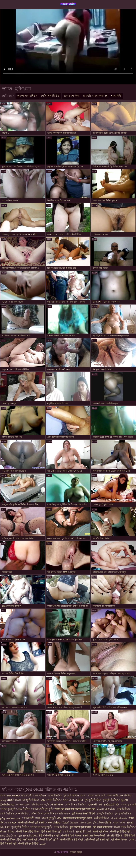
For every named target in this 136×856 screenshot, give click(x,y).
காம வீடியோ (8, 835)
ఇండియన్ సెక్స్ (111, 804)
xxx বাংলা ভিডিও (51, 800)
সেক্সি (132, 839)
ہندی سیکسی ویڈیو (11, 818)
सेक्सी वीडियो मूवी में (49, 839)
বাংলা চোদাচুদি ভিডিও (27, 800)
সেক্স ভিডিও (24, 809)
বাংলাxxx (10, 822)
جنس (43, 843)
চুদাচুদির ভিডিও (21, 827)
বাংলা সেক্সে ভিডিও (124, 827)
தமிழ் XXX (6, 800)
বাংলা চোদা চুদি (97, 795)
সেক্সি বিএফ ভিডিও (75, 804)
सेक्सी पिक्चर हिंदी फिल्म (28, 831)
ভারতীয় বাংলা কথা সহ (95, 95)
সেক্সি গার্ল (68, 831)
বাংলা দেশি (119, 822)
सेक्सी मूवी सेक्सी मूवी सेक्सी (31, 822)
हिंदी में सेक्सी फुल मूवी (48, 835)
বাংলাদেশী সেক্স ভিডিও (33, 795)
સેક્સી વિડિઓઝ (106, 809)
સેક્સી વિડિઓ (83, 831)
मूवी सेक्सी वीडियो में (102, 827)
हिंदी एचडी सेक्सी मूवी (27, 839)
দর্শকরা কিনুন (76, 852)
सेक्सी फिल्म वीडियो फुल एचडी (77, 818)
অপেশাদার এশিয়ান (27, 95)
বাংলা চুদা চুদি (128, 804)
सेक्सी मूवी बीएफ (100, 831)
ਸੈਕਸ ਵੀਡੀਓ (104, 822)
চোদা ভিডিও (55, 795)
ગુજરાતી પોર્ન (95, 804)
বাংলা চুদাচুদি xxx (52, 818)
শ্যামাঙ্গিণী (116, 95)
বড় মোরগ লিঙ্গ (71, 95)
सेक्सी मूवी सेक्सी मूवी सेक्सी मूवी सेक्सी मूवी (75, 809)
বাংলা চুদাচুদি (8, 809)
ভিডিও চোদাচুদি (41, 804)
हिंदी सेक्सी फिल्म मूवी (51, 831)
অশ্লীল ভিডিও (101, 818)
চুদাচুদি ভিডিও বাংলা (75, 795)
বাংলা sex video (10, 795)
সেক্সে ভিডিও (61, 827)
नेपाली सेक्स (57, 804)
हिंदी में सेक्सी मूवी (8, 843)
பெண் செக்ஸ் (119, 818)
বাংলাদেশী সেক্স (31, 818)
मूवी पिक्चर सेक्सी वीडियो (84, 813)
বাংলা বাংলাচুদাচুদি (41, 827)
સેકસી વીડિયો (114, 835)
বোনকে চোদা (23, 804)
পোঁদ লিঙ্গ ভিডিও (50, 95)
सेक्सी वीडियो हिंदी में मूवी (72, 839)
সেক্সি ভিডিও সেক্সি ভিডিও (14, 813)
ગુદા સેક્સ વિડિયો (27, 835)
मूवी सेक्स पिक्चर (119, 839)
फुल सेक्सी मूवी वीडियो (80, 827)
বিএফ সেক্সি (68, 3)
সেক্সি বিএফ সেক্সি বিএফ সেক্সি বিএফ (50, 813)
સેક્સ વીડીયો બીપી (72, 800)
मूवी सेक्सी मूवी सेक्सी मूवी (97, 839)
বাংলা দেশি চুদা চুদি (42, 809)
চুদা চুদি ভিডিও (93, 800)
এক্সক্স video (53, 822)
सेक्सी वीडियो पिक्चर (71, 835)
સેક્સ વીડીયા (7, 831)
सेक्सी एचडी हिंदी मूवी (120, 831)
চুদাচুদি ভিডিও (111, 800)
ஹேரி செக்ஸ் (70, 822)
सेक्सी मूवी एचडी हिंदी (28, 843)
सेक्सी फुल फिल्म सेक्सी (94, 835)
